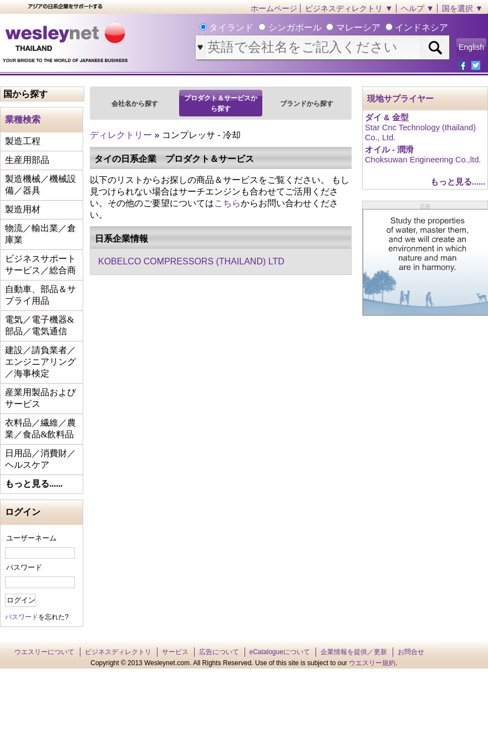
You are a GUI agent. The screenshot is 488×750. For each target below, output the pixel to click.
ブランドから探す (306, 104)
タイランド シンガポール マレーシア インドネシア (327, 27)
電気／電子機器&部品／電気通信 (39, 325)
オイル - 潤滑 (389, 149)
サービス (175, 652)
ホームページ (274, 8)
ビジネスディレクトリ (118, 652)
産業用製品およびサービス (40, 398)
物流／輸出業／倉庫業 (40, 233)
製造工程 (22, 141)
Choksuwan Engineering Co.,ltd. (423, 159)
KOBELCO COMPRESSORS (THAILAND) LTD (191, 261)
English (471, 47)
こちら (227, 203)
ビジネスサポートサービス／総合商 (40, 264)
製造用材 (22, 209)
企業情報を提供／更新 (354, 652)
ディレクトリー (121, 135)
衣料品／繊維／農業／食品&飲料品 (40, 428)
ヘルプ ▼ (417, 8)
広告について (219, 652)
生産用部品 (27, 160)
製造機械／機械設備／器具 (40, 184)
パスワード (24, 567)
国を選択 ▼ (462, 8)
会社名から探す (134, 104)
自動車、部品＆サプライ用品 (40, 294)
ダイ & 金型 (387, 117)
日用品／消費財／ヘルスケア (40, 459)
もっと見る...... (34, 483)
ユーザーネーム (31, 538)
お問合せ (411, 652)
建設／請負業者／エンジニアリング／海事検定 (40, 361)
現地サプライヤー (400, 98)
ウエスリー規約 (372, 663)
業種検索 (22, 119)
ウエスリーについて (44, 652)
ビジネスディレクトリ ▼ (349, 8)
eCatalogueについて (280, 652)
